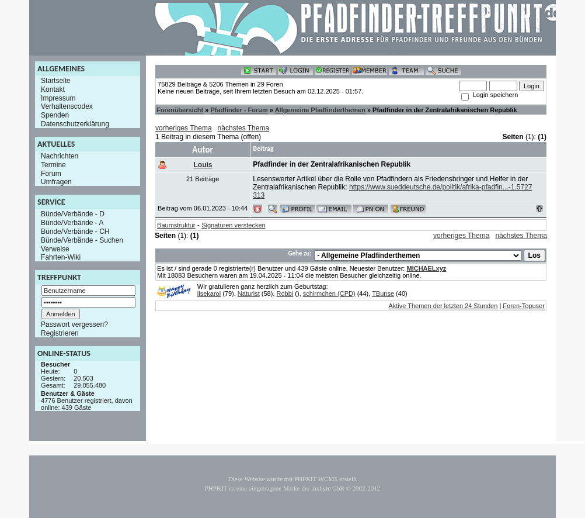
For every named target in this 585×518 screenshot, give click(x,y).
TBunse (383, 293)
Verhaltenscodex (67, 106)
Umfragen (56, 182)
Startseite (56, 81)
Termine (53, 165)
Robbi (285, 293)
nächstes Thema (244, 128)
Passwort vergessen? (74, 324)
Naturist (249, 293)
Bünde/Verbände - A (72, 223)
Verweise (55, 248)
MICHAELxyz (426, 268)
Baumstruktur (176, 225)
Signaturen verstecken (233, 225)
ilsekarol (209, 293)
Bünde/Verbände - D (73, 214)
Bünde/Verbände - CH (75, 231)
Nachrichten (59, 156)
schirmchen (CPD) (329, 293)
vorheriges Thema (183, 128)
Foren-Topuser (524, 305)
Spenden (55, 115)
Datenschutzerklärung (75, 124)
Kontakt (53, 89)
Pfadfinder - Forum (238, 109)
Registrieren (60, 333)
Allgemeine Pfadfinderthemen (320, 109)
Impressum (58, 98)
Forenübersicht (179, 109)
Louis (202, 165)
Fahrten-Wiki (61, 257)
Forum (51, 173)
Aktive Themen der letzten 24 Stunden (442, 305)
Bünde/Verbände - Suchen (82, 240)
